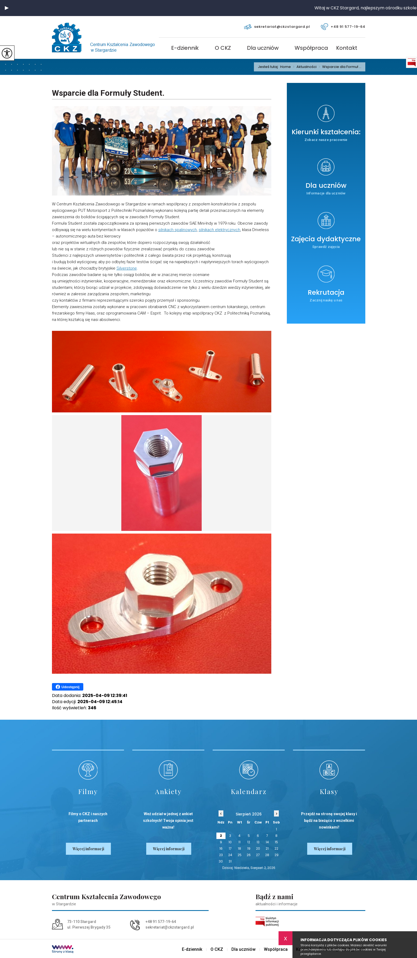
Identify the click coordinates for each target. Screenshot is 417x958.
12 (248, 842)
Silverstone (127, 268)
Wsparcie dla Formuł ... (339, 67)
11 (239, 842)
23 (221, 855)
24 (230, 855)
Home (285, 66)
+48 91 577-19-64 (343, 26)
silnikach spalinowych (177, 229)
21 (267, 848)
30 (221, 861)
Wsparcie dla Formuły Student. (108, 93)
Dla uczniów (263, 48)
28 (267, 855)
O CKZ (223, 48)
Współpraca (311, 48)
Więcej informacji (88, 848)
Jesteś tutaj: (269, 66)
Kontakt (346, 48)
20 (258, 848)
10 (230, 842)
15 (276, 842)
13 (258, 842)
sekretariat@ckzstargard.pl (277, 26)
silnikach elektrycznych (219, 229)
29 (277, 855)
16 (221, 848)
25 (240, 855)
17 (230, 848)
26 (249, 855)
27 (258, 855)
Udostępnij (68, 687)
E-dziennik (185, 48)
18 (239, 848)
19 (248, 848)
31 (230, 861)
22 (276, 848)
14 (267, 842)
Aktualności (304, 67)
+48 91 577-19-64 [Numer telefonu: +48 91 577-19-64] (160, 921)
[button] (6, 8)
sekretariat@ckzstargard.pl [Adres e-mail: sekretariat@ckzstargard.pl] (169, 927)
